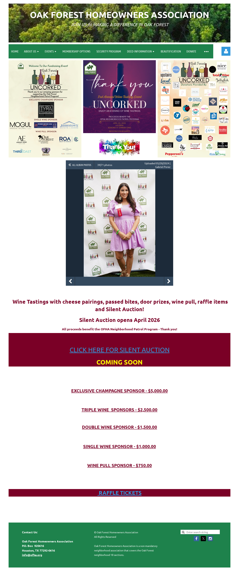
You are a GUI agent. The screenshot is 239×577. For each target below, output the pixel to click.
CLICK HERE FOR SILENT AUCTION (120, 349)
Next (168, 281)
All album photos (81, 164)
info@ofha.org (32, 555)
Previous (70, 281)
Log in (225, 51)
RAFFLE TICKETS (119, 492)
